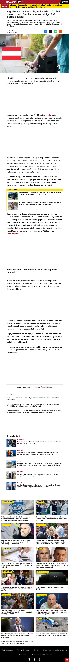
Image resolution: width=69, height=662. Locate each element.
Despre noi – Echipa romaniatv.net (55, 650)
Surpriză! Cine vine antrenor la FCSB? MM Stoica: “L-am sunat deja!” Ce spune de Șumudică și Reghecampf (15, 542)
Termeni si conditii (23, 650)
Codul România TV (22, 655)
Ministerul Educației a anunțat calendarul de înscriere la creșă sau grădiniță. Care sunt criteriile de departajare (36, 6)
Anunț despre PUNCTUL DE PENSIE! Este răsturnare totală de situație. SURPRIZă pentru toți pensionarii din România (33, 405)
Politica (20, 450)
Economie (20, 439)
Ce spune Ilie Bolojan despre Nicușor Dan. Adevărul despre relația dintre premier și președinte (38, 475)
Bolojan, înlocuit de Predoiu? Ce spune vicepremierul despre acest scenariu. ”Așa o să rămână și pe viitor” (38, 486)
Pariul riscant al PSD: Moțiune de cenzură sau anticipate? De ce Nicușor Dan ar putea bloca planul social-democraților (52, 565)
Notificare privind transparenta (42, 655)
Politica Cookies (7, 650)
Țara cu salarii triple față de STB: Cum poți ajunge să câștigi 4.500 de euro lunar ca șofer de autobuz (40, 193)
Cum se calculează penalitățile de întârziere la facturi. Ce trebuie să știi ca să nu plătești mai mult (16, 565)
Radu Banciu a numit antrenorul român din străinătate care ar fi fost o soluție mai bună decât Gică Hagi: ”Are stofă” (51, 612)
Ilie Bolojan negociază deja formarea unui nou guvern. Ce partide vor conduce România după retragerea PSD (37, 453)
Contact (36, 650)
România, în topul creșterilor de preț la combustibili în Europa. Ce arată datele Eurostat (39, 442)
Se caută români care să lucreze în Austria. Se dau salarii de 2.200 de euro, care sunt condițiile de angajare (40, 203)
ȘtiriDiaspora (12, 234)
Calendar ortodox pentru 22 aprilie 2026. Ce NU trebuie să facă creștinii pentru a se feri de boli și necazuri (16, 612)
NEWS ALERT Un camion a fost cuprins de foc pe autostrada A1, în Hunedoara (17, 642)
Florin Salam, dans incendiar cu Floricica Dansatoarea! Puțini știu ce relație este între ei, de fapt (51, 518)
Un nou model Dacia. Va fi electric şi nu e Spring (50, 588)
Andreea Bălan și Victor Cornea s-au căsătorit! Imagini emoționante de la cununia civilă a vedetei (17, 588)
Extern (19, 461)
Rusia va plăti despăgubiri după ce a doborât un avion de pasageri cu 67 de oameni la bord (52, 634)
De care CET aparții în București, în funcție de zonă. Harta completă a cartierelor (32, 398)
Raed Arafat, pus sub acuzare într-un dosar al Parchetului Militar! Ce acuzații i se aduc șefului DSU (17, 635)
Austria (47, 115)
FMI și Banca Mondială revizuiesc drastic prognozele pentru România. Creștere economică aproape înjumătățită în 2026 (15, 518)
